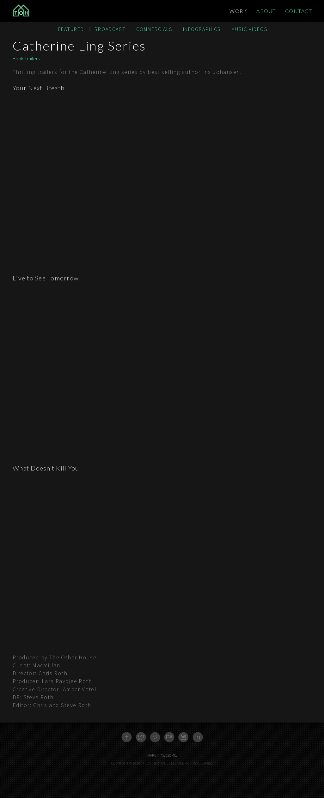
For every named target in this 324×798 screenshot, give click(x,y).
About (266, 11)
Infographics (202, 29)
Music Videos (249, 29)
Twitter (141, 737)
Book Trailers (26, 58)
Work (238, 11)
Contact (298, 11)
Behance (169, 737)
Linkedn (198, 737)
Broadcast (110, 29)
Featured (71, 29)
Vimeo (155, 737)
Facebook (126, 737)
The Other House (43, 11)
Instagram (183, 737)
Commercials (154, 29)
